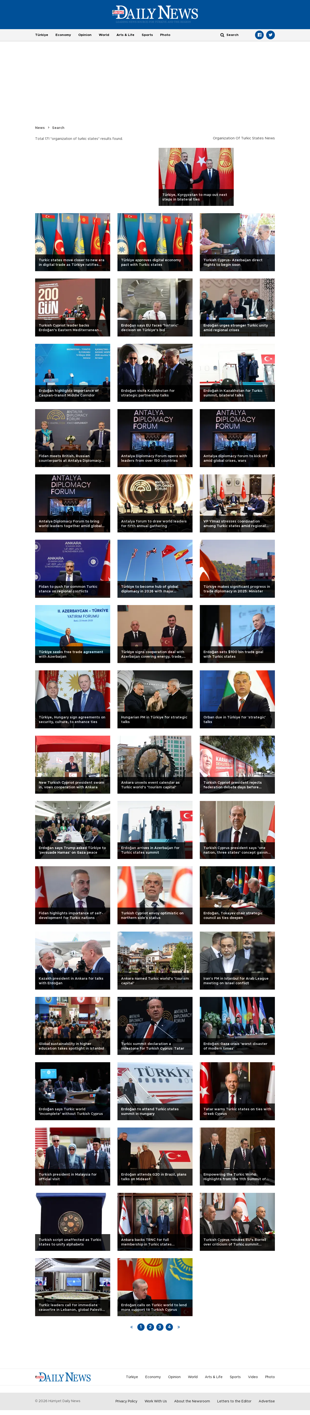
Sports (147, 35)
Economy (63, 35)
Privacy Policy (126, 1401)
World (104, 35)
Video (253, 1377)
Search (58, 128)
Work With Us (156, 1401)
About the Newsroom (192, 1401)
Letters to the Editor (234, 1401)
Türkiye (41, 35)
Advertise (267, 1401)
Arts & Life (125, 35)
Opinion (85, 35)
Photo (165, 35)
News (40, 128)
